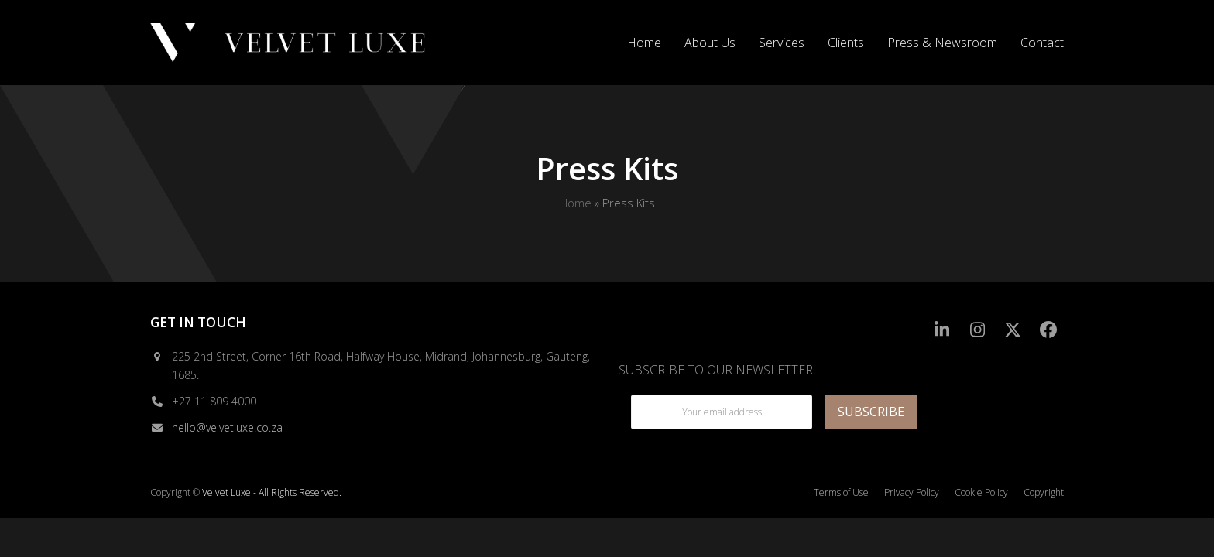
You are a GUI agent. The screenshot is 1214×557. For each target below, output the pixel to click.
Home (576, 202)
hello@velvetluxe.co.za (227, 427)
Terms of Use (841, 492)
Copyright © (175, 492)
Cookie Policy (981, 492)
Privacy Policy (911, 492)
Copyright (1044, 492)
